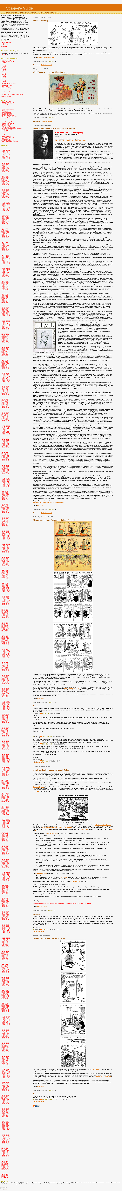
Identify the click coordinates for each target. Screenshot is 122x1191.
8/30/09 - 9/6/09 (4, 364)
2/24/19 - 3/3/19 (4, 892)
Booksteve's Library (5, 139)
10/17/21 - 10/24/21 (5, 1015)
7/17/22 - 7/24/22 (5, 1057)
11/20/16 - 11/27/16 (5, 765)
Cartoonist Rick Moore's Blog (7, 140)
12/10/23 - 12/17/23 (5, 1136)
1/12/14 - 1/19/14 (5, 603)
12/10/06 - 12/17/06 (5, 211)
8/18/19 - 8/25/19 (5, 919)
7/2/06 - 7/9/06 (4, 187)
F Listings (3, 67)
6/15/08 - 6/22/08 (5, 296)
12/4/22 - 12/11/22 (5, 1079)
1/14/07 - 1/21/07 (5, 217)
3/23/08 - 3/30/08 (5, 283)
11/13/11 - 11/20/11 (5, 483)
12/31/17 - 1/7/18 (5, 827)
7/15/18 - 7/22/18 (5, 858)
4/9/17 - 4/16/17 (4, 786)
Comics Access (4, 111)
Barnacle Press (73, 694)
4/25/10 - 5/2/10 (4, 399)
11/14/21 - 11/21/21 (5, 1019)
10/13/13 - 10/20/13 (5, 589)
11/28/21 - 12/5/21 (5, 1021)
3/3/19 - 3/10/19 (4, 893)
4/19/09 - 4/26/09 (5, 344)
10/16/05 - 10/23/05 (5, 149)
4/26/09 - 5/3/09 (4, 345)
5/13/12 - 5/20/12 (5, 511)
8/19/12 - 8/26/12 (5, 524)
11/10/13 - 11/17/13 (5, 594)
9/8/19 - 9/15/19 (4, 923)
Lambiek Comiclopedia (6, 136)
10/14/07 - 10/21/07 (5, 258)
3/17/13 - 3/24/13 (5, 557)
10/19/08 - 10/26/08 (5, 315)
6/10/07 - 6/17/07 (5, 240)
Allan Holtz (4, 46)
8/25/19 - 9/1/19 (4, 920)
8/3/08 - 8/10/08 (4, 303)
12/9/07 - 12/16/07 (5, 267)
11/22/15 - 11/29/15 (5, 708)
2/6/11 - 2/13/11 (4, 442)
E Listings (3, 66)
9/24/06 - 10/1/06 (5, 200)
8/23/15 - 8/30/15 (5, 694)
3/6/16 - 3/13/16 (4, 725)
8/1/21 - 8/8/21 (4, 1003)
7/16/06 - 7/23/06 (5, 189)
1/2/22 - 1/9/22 (4, 1027)
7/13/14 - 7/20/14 (5, 631)
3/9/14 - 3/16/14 (4, 612)
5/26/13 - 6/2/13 (4, 568)
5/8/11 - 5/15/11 (4, 454)
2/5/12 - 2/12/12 (4, 496)
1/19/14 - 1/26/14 (5, 604)
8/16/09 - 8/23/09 (5, 362)
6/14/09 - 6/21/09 (5, 352)
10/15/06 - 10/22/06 (5, 203)
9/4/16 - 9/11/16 (4, 753)
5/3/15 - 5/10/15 (4, 677)
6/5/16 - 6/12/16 (4, 739)
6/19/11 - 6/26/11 (5, 460)
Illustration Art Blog (5, 131)
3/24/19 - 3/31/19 (5, 897)
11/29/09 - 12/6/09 (5, 377)
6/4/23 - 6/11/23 (4, 1107)
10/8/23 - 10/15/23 (5, 1126)
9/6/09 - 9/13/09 (4, 365)
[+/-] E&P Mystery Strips (7, 60)
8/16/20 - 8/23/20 (5, 967)
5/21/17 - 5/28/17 (5, 793)
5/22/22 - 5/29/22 (5, 1048)
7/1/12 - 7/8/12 (4, 519)
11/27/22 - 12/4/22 (5, 1077)
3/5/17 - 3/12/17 (4, 781)
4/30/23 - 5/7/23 (4, 1101)
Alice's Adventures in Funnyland (73, 688)
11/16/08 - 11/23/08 (5, 320)
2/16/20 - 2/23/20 (5, 946)
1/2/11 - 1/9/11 (4, 437)
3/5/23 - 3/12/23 (4, 1093)
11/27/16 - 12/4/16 (5, 766)
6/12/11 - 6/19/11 (5, 459)
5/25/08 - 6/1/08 (4, 293)
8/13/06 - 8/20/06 (5, 193)
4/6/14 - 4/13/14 (4, 616)
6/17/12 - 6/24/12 (5, 517)
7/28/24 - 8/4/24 (4, 1172)
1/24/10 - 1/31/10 (5, 386)
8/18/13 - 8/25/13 (5, 581)
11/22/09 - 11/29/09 (5, 376)
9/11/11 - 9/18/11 (5, 473)
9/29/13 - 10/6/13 (5, 587)
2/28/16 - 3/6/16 (4, 723)
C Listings (3, 63)
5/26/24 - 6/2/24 (4, 1162)
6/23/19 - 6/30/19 (5, 911)
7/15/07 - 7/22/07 (5, 245)
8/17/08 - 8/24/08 (5, 306)
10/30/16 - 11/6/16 (5, 761)
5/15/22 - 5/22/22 (5, 1047)
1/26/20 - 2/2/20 (4, 943)
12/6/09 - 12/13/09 (5, 378)
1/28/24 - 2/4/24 (4, 1143)
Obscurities (40, 698)
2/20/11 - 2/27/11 (5, 444)
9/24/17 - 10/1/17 (5, 812)
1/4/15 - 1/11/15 (4, 659)
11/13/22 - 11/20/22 (5, 1075)
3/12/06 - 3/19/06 (5, 171)
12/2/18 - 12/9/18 (5, 879)
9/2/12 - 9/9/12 (4, 526)
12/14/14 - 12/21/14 (5, 655)
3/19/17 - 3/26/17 (5, 783)
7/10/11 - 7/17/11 (5, 464)
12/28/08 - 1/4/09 (5, 326)
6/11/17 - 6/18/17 (5, 796)
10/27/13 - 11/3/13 (5, 591)
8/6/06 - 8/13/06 (4, 192)
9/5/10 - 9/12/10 (4, 419)
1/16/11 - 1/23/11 (5, 439)
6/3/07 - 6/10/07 (4, 239)
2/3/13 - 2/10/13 (4, 550)
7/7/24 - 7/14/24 (4, 1168)
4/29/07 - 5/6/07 (4, 233)
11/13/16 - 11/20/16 (5, 764)
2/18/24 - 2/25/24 (5, 1147)
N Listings (3, 76)
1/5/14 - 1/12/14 (4, 602)
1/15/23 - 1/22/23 (5, 1085)
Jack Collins (96, 1069)
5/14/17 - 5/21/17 (5, 792)
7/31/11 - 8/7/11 (4, 467)
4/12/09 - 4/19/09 (5, 342)
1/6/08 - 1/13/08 (4, 271)
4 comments (51, 702)
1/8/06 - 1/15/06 (4, 162)
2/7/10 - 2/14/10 (4, 388)
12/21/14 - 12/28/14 (5, 656)
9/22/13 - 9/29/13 (5, 586)
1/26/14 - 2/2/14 (4, 605)
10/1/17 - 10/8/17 (5, 813)
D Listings (3, 65)
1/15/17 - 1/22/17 (5, 773)
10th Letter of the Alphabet (7, 113)
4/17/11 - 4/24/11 (5, 451)
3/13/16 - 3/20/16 (5, 726)
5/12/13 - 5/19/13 (5, 565)
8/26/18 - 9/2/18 (4, 864)
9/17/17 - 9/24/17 (5, 811)
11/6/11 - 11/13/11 (5, 482)
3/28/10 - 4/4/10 (4, 395)
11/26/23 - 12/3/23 (5, 1134)
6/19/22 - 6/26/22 (5, 1053)
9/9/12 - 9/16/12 (4, 528)
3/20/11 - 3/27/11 (5, 449)
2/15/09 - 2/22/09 (5, 334)
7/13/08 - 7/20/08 (5, 300)
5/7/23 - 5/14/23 (4, 1102)
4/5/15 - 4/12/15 (4, 673)
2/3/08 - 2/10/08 (4, 275)
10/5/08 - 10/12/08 (5, 313)
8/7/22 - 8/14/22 (4, 1060)
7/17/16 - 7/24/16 (5, 745)
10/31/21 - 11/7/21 (5, 1017)
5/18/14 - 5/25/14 (5, 623)
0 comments (51, 61)
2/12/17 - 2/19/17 (5, 778)
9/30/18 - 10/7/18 (5, 870)
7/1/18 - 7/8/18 (4, 856)
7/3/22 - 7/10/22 (4, 1055)
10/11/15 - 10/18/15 (5, 702)
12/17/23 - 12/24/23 (5, 1137)
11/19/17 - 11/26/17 (5, 821)
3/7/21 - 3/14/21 (4, 980)
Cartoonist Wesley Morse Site (7, 123)
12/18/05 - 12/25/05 (5, 158)
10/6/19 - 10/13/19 (5, 926)
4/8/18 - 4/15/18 (4, 843)
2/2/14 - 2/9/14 (4, 607)
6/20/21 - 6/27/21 (5, 996)
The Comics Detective (6, 112)
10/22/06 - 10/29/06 (5, 204)
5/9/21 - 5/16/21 (4, 990)
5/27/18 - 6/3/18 (4, 850)
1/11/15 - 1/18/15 (5, 660)
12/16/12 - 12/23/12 (5, 543)
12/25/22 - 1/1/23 (5, 1082)
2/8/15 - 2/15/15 (4, 664)
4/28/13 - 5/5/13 (4, 563)
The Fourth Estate (52, 833)
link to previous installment (63, 140)
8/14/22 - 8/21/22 (5, 1061)
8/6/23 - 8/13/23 (4, 1116)
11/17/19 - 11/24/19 (5, 932)
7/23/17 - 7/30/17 (5, 802)
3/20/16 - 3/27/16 (5, 727)
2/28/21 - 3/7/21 (4, 979)
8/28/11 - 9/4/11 (4, 471)
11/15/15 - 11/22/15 (5, 707)
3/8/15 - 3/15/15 (4, 668)
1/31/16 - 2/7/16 (4, 719)
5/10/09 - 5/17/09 (5, 347)
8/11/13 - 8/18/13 (5, 580)
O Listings (3, 77)
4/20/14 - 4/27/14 (5, 618)
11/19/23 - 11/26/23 (5, 1133)
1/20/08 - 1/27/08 (5, 273)
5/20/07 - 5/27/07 (5, 236)
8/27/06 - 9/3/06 (4, 195)
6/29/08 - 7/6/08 (4, 298)
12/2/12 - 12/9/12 (5, 541)
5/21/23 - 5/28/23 (5, 1104)
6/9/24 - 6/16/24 (4, 1164)
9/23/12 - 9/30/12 (5, 530)
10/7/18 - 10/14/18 (5, 871)
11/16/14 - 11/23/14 (5, 651)
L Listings (3, 74)
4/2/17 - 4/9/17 (4, 785)
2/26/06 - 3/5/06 (4, 169)
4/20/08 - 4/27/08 (5, 287)
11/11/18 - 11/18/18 (5, 876)
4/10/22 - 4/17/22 (5, 1042)
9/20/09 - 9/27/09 (5, 367)
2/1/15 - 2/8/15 (4, 663)
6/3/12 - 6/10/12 (4, 515)
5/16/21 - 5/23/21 (5, 991)
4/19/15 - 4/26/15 (5, 675)
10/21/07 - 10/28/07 (5, 259)
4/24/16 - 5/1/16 (4, 732)
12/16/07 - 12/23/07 (5, 268)
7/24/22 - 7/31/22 (5, 1058)
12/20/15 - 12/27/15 (5, 713)
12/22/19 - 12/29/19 (5, 938)
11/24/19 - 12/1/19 (5, 933)
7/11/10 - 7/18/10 (5, 411)
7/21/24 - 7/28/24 (5, 1171)
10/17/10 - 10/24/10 (5, 425)
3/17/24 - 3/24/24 (5, 1151)
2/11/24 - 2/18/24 (5, 1146)
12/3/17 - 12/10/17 (5, 823)
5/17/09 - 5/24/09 (5, 348)
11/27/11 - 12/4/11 (5, 485)
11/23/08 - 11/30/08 (5, 321)
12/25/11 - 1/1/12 (5, 490)
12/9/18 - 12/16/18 (5, 880)
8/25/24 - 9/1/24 (4, 1176)
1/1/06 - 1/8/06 (4, 161)
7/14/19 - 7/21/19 (5, 914)
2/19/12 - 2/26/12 (5, 498)
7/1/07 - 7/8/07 (4, 243)
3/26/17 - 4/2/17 (4, 784)
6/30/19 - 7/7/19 (4, 912)
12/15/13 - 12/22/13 (5, 599)
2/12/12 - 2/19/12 (5, 497)
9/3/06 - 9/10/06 (4, 196)
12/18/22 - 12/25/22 (5, 1081)
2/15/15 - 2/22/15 (5, 665)
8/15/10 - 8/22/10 (5, 416)
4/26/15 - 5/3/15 (4, 676)
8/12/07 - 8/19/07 (5, 248)
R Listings (3, 81)
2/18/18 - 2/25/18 (5, 835)
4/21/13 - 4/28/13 (5, 562)
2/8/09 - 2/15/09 (4, 333)
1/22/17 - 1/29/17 (5, 774)
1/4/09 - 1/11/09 (4, 327)
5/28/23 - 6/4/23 (4, 1106)
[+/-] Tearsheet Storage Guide (8, 83)
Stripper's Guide (19, 8)
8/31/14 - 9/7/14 (4, 639)
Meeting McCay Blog (5, 134)
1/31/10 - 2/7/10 (4, 387)
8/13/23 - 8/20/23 (5, 1117)
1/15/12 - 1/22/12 (5, 493)
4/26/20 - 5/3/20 (4, 953)
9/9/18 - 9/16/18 (4, 866)
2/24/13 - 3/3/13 (4, 554)
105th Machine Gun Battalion (103, 825)
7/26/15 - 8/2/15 (4, 690)
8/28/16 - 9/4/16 (4, 752)
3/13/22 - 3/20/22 (5, 1037)
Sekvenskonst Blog (5, 122)
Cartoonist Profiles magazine (7, 102)
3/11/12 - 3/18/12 (5, 502)
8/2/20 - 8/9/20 (4, 965)
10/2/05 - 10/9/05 (5, 147)
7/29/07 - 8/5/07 (4, 246)
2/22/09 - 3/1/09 (4, 335)
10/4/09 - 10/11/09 (5, 370)
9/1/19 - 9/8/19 (4, 922)
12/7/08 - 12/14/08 (5, 323)
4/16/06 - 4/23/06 (5, 177)
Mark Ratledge (5, 45)
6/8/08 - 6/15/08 (4, 295)
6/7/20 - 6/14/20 (4, 959)
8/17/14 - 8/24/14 (5, 637)
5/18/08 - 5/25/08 (5, 292)
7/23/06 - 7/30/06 (5, 190)
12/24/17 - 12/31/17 (5, 826)
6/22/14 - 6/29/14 (5, 628)
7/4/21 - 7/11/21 (4, 998)
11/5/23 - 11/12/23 (5, 1130)
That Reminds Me (75, 881)
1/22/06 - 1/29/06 (5, 164)
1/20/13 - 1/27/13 (5, 548)
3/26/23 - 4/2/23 (4, 1096)
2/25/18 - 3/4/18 (4, 836)
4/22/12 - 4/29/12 (5, 508)
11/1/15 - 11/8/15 (5, 705)
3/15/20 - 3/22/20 (5, 951)
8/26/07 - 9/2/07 (4, 250)
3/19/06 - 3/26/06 (5, 173)
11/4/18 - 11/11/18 (5, 875)
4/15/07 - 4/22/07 (5, 231)
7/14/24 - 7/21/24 (5, 1169)
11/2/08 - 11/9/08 (5, 318)
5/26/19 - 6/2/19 (4, 906)
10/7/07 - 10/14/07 (5, 257)
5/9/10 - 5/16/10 (4, 401)
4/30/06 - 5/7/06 (4, 179)
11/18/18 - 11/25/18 (5, 877)
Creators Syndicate (5, 104)
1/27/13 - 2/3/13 (4, 549)
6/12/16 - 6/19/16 (5, 740)
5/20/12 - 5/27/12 (5, 512)
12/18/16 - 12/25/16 (5, 769)
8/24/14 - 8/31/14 (5, 638)
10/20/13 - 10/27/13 (5, 590)
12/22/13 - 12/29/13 (5, 600)
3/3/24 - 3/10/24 (4, 1149)
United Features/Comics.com (7, 107)
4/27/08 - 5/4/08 (4, 288)
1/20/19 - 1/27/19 (5, 887)
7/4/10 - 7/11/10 (4, 410)
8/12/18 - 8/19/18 (5, 862)
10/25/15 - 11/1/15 (5, 704)
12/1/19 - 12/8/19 (5, 935)
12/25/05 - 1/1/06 (5, 160)
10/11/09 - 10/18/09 (5, 371)
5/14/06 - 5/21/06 (5, 181)
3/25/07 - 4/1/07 (4, 228)
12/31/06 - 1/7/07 (5, 215)
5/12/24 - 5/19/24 (5, 1160)
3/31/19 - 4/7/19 (4, 898)
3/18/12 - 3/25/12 (5, 503)
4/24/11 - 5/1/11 (4, 452)
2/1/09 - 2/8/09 (4, 332)
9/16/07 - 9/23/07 (5, 254)
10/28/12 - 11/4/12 (5, 535)
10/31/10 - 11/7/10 (5, 427)
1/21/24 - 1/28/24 (5, 1142)
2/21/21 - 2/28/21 (5, 978)
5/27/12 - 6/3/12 (4, 513)
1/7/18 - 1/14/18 (4, 828)
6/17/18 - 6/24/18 (5, 853)
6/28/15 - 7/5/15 (4, 686)
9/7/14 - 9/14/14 (4, 640)
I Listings (3, 70)
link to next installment (79, 140)
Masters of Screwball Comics (7, 120)
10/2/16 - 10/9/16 (5, 757)
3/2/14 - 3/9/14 (4, 611)
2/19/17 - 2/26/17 (5, 779)
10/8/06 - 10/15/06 (5, 202)
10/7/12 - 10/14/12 (5, 532)
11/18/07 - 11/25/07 (5, 263)
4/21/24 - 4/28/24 (5, 1156)
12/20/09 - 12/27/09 (5, 380)
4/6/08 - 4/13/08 (4, 285)
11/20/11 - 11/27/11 (5, 484)
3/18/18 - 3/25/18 (5, 839)
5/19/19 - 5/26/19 (5, 905)
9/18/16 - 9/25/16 (5, 755)
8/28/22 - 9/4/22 (4, 1063)
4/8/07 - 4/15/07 (4, 230)
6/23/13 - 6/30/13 (5, 572)
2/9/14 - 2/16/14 (4, 608)
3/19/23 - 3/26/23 (5, 1095)
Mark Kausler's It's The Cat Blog (8, 127)
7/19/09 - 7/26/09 (5, 358)
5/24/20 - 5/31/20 (5, 957)
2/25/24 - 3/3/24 (4, 1148)
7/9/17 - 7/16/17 (4, 800)
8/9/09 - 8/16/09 (4, 361)
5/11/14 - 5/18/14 (5, 622)
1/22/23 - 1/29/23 (5, 1086)
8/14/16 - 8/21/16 (5, 749)
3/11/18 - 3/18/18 (5, 838)
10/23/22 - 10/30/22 (5, 1072)
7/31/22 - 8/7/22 (4, 1059)
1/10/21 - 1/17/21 (5, 971)
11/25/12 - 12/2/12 (5, 539)
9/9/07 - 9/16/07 (4, 253)
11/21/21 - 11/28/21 (5, 1020)
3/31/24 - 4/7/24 (4, 1153)
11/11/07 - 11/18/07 (5, 262)
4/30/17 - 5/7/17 (4, 789)
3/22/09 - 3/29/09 (5, 339)
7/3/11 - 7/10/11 (4, 463)
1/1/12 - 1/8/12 (4, 491)
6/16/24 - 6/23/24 (5, 1165)
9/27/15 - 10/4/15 (5, 700)
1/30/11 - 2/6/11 (4, 441)
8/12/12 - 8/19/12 (5, 523)
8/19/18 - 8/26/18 (5, 863)
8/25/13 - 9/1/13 (4, 582)
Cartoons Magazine (38, 787)
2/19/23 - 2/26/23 (5, 1090)
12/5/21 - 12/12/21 (5, 1022)
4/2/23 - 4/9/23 (4, 1097)
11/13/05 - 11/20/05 (5, 153)
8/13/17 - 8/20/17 (5, 806)
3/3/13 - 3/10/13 (4, 555)
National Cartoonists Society (7, 118)
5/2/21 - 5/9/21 (4, 989)
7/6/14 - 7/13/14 (4, 630)
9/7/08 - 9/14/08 (4, 309)
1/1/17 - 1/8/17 (4, 771)
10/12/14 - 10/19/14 (5, 646)
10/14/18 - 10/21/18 (5, 872)
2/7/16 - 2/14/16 (4, 720)
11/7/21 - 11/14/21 (5, 1018)
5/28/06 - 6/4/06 (4, 183)
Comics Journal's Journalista (7, 115)
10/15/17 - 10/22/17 (5, 815)
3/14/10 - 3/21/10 (5, 393)
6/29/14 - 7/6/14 (4, 629)
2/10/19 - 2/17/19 (5, 890)
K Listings (3, 73)
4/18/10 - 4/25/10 (5, 398)
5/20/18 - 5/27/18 (5, 849)
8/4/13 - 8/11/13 (4, 578)
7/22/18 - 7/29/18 (5, 859)
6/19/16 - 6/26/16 (5, 741)
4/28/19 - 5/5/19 (4, 902)
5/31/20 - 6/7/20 (4, 958)
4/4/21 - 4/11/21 (4, 984)
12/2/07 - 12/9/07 (5, 266)
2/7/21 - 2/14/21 (4, 976)
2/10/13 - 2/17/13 (5, 551)
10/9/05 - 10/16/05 (5, 148)
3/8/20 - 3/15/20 (4, 950)
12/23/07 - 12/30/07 (5, 269)
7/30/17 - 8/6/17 (4, 804)
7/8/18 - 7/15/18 (4, 857)
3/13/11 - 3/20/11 (5, 447)
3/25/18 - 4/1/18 (4, 840)
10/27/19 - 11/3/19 (5, 929)
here (81, 829)
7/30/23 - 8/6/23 (4, 1115)
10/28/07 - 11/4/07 (5, 260)
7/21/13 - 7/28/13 (5, 576)
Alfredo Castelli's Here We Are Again (9, 116)
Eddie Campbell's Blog (6, 124)
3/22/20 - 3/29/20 (5, 952)
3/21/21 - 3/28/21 (5, 982)
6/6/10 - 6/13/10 (4, 405)
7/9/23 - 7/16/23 (4, 1112)
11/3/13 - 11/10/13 (5, 592)
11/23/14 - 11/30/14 (5, 652)
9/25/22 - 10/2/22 (5, 1068)
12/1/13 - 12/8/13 (5, 597)
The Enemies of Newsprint (7, 85)
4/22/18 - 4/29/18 (5, 845)
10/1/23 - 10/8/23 (5, 1125)
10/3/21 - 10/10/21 (5, 1012)
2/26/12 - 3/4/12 (4, 499)
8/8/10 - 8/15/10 (4, 415)
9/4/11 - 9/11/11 (4, 472)
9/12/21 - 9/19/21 (5, 1009)
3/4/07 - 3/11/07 (4, 224)
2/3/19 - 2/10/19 (4, 889)
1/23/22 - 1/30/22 (5, 1030)
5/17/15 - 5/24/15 (5, 679)
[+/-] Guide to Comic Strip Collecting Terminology (12, 94)
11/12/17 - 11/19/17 (5, 820)
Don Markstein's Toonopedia (7, 137)
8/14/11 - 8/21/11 (5, 469)
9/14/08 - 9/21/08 (5, 310)
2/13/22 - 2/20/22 (5, 1033)
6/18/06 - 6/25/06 (5, 184)
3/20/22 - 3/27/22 (5, 1038)
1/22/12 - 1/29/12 (5, 494)
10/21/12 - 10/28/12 (5, 534)
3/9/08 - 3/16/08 (4, 281)
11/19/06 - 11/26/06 (5, 208)
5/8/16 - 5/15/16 (4, 734)
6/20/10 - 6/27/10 (5, 407)
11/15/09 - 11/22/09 (5, 375)
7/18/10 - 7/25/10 (5, 412)
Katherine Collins (47, 1099)
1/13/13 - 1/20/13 (5, 547)
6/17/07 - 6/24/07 (5, 241)
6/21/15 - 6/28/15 (5, 684)
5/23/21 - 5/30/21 (5, 992)
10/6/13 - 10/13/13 (5, 588)
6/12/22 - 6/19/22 (5, 1051)
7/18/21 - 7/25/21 (5, 1001)
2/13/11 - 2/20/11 (5, 443)
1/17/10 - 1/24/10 (5, 385)
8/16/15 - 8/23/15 (5, 693)
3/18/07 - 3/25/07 (5, 227)
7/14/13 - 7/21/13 (5, 575)
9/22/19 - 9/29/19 (5, 924)
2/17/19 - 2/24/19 (5, 891)
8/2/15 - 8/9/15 (4, 691)
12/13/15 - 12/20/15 (5, 712)
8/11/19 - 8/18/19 (5, 918)
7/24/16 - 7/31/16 (5, 746)
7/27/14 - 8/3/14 (4, 634)
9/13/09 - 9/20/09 (5, 366)
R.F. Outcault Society (6, 135)
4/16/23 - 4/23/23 (5, 1099)
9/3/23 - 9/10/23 (4, 1121)
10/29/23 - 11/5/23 (5, 1129)
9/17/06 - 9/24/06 (5, 198)
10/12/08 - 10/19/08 (5, 314)
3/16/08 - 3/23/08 (5, 282)
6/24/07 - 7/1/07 (4, 242)
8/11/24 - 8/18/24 (5, 1174)
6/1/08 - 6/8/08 (4, 294)
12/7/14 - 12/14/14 (5, 654)
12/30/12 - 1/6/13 (5, 545)
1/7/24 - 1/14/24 (4, 1140)
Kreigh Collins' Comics (6, 101)
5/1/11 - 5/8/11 (4, 453)
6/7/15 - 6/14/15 (4, 682)
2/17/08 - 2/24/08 (5, 277)
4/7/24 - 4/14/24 (4, 1154)
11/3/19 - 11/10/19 (5, 930)
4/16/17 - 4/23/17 (5, 787)
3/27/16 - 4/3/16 (4, 728)
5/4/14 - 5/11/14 (4, 621)
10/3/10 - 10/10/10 (5, 424)
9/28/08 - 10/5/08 (5, 312)
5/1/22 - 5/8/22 (4, 1045)
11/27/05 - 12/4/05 (5, 155)
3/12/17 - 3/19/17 (5, 782)
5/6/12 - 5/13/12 (4, 510)
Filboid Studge (4, 133)
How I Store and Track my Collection (9, 92)
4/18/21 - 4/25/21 (5, 987)
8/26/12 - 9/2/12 (4, 525)
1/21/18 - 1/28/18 (5, 831)
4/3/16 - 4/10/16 (4, 729)
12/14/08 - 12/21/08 (5, 324)
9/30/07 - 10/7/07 (5, 256)
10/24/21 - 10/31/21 (5, 1016)
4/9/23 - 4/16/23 (4, 1098)
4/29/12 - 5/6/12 (4, 509)
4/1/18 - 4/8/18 (4, 841)
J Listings (3, 72)
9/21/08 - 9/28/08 (5, 311)
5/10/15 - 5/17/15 (5, 678)
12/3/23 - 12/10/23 (5, 1135)
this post (3, 54)
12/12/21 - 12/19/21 (5, 1023)
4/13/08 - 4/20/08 (5, 286)
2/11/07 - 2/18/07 (5, 221)
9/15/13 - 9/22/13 (5, 585)
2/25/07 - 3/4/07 (4, 223)
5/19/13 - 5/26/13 (5, 567)
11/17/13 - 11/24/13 (5, 595)
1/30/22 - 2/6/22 (4, 1031)
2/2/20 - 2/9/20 (4, 944)
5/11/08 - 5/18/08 (5, 290)
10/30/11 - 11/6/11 (5, 481)
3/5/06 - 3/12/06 (4, 170)
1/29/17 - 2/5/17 (4, 775)
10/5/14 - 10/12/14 (5, 644)
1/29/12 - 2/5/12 (4, 495)
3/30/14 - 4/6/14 (4, 615)
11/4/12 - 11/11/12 (5, 536)
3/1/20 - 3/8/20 (4, 949)
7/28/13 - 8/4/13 (4, 577)
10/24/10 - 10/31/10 (5, 426)
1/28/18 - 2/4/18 (4, 832)
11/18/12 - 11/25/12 (5, 538)
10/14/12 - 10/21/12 (5, 533)
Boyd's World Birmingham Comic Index (9, 141)
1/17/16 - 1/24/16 (5, 717)
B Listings (3, 62)
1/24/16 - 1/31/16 (5, 718)
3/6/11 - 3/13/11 (4, 446)
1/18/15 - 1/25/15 (5, 661)
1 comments (50, 910)
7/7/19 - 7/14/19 (4, 913)
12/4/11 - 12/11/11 (5, 486)
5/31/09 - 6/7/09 (4, 350)
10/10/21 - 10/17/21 (5, 1014)
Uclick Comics (4, 108)
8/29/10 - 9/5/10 (4, 418)
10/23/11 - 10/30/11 (5, 480)
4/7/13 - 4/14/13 (4, 560)
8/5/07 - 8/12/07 (4, 247)
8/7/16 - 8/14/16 (4, 748)
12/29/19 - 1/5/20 (5, 939)
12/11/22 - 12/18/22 (5, 1080)
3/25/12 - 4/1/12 (4, 504)
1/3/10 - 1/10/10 (4, 382)
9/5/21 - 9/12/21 (4, 1008)
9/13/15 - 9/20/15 (5, 697)
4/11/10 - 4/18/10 (5, 397)
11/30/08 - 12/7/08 (5, 322)
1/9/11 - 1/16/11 (4, 438)
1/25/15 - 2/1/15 (4, 662)
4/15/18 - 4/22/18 (5, 844)
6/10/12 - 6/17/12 (5, 516)
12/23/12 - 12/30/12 (5, 544)
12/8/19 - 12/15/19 (5, 936)
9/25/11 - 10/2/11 (5, 476)
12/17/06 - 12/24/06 (5, 213)
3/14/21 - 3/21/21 (5, 981)
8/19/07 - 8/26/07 (5, 249)
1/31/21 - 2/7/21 (4, 975)
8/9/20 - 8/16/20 (4, 966)
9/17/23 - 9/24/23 (5, 1123)
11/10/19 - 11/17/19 (5, 931)
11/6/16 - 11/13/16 (5, 762)
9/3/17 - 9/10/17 (4, 809)
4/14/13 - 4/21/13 (5, 561)
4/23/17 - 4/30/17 (5, 788)
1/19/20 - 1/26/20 (5, 942)
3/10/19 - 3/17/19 (5, 894)
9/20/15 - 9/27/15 (5, 699)
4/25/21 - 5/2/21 (4, 988)
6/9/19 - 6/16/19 (4, 909)
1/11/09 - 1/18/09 (5, 328)
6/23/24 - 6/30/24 (5, 1166)
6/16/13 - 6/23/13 (5, 571)
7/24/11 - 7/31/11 (5, 466)
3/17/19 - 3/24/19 (5, 896)
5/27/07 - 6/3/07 (4, 237)
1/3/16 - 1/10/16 (4, 715)
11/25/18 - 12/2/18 (5, 878)
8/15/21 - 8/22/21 (5, 1005)
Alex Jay (3, 43)
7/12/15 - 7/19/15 (5, 688)
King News (40, 505)
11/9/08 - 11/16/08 (5, 319)
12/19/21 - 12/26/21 (5, 1024)
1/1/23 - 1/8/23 (4, 1083)
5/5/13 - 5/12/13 (4, 564)
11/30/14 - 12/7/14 (5, 653)
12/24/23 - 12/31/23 (5, 1138)
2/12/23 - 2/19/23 (5, 1089)
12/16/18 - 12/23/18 (5, 882)
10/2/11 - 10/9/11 (5, 477)
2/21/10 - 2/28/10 (5, 390)
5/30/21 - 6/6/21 (4, 993)
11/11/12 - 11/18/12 (5, 537)
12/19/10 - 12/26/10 (5, 434)
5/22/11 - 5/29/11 (5, 456)
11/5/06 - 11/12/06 (5, 206)
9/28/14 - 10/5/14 (5, 643)
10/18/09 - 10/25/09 (5, 372)
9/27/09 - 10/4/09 (5, 368)
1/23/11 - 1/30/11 (5, 440)
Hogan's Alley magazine (6, 103)
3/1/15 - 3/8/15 (4, 667)
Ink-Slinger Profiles (42, 906)
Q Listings (3, 80)
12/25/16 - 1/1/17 (5, 770)
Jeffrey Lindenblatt (6, 42)
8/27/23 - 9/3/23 (4, 1120)
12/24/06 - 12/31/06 (5, 214)
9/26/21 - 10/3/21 (5, 1011)
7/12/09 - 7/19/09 (5, 357)
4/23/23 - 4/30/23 (5, 1100)
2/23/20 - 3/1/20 (4, 948)
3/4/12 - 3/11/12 (4, 500)
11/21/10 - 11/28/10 (5, 430)
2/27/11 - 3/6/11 (4, 445)
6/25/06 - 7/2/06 (4, 185)
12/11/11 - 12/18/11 (5, 487)
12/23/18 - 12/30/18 (5, 883)
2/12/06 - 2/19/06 (5, 167)
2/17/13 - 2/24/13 (5, 552)
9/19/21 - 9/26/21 (5, 1010)
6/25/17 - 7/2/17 (4, 798)
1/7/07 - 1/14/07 (4, 216)
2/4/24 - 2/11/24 (4, 1145)
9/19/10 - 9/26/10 (5, 421)
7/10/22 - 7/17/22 (5, 1056)
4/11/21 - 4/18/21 (5, 985)
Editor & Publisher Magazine (7, 109)
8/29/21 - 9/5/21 (4, 1007)
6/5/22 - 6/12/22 (4, 1050)
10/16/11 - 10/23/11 (5, 479)
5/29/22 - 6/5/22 (4, 1049)
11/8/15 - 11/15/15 (5, 706)
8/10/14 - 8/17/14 (5, 636)
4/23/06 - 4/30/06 (5, 178)
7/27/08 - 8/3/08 (4, 302)
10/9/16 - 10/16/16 (5, 758)
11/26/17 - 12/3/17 (5, 822)
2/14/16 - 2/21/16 (5, 721)
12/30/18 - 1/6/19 (5, 884)
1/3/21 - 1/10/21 (4, 970)
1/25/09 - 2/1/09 (4, 331)
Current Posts (4, 1177)
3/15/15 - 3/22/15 (5, 669)
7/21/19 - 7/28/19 (5, 915)
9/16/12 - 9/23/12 (5, 529)
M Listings (3, 75)
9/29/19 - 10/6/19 (5, 925)
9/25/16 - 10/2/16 (5, 756)
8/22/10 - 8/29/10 (5, 417)
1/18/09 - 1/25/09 (5, 329)
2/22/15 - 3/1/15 (4, 666)
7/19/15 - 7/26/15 (5, 689)
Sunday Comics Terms (6, 96)
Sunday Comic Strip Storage (7, 91)
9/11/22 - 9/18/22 (5, 1066)
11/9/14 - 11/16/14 (5, 650)
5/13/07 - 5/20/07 (5, 235)
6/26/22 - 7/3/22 (4, 1054)
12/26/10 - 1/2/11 (5, 436)
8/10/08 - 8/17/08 (5, 305)
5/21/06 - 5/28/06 (5, 182)
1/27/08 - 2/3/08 (4, 274)
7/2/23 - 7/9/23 (4, 1111)
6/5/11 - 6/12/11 (4, 458)
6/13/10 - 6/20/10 (5, 406)
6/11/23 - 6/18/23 (5, 1108)
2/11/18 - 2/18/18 (5, 834)
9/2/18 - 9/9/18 (4, 865)
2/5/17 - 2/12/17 (4, 777)
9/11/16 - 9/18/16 (5, 754)
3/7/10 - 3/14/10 (4, 392)
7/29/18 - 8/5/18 (4, 860)
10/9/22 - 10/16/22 (5, 1070)
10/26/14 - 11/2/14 (5, 648)
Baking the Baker (5, 138)
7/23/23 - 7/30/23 (5, 1114)
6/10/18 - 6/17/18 (5, 852)
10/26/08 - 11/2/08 (5, 316)
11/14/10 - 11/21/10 (5, 429)
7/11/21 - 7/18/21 (5, 999)
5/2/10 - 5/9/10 (4, 400)
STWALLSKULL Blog (6, 126)
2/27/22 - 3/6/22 (4, 1035)
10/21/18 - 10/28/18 (5, 873)
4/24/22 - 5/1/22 (4, 1044)
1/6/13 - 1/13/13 (4, 546)
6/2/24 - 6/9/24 (4, 1163)
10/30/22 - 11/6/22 (5, 1073)
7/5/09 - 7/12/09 (4, 355)
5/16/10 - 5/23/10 (5, 402)
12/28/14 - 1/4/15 (5, 657)
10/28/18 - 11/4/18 (5, 874)
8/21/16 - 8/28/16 (5, 751)
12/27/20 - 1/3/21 (5, 969)
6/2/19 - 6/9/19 (4, 907)
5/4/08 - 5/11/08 (4, 289)
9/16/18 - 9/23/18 (5, 867)
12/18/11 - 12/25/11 (5, 489)
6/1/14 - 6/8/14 (4, 625)
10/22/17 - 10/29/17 (5, 817)
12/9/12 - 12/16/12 (5, 542)
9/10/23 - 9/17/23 (5, 1122)
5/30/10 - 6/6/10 (4, 404)
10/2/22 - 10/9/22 (5, 1069)
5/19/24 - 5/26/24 (5, 1161)
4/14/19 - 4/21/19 (5, 900)
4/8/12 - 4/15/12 (4, 506)
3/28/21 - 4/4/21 (4, 983)
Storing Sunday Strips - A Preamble (9, 89)
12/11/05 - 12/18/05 (5, 157)
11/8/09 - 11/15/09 (5, 374)
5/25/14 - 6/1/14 (4, 624)
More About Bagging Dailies (7, 88)
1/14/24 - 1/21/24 (5, 1141)
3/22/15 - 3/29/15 (5, 670)
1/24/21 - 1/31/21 (5, 974)
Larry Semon (63, 877)
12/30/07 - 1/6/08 (5, 270)
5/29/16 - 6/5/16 (4, 738)
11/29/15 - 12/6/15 (5, 709)
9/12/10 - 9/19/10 (5, 420)
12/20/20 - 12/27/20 (5, 968)
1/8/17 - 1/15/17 (4, 772)
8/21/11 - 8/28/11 (5, 470)
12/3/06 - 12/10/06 (5, 210)
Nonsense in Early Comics (7, 117)
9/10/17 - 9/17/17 (5, 810)
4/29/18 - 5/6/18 (4, 846)
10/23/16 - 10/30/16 (5, 760)
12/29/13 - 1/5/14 (5, 601)
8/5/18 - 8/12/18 (4, 861)
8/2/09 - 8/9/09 (4, 360)
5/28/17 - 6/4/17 (4, 794)
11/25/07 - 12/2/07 (5, 265)
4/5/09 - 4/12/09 (4, 341)
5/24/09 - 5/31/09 (5, 349)
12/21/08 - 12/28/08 (5, 325)
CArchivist (45, 761)
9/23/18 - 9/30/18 (5, 869)
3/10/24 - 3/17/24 (5, 1150)
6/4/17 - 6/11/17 (4, 795)
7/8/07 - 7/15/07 (4, 244)
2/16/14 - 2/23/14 (5, 609)
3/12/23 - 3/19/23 (5, 1094)
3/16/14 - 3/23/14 (5, 613)
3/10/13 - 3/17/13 (5, 556)
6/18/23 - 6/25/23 (5, 1109)
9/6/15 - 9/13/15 (4, 696)
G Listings (3, 68)
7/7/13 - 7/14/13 (4, 574)
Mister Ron (45, 713)
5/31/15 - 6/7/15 (4, 681)
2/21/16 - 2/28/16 (5, 722)
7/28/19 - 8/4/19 (4, 916)
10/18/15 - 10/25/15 (5, 703)
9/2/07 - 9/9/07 (4, 252)
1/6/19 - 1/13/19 (4, 885)
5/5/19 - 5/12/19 (4, 903)
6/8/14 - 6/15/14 (4, 626)
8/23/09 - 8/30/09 (5, 363)
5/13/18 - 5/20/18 (5, 848)
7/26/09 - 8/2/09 (4, 359)
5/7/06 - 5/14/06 (4, 180)
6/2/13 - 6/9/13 (4, 569)
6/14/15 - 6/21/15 (5, 683)
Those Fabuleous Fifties (6, 129)
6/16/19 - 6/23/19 (5, 910)
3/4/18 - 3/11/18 (4, 837)
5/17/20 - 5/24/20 (5, 956)
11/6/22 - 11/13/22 (5, 1074)
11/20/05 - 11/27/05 (5, 154)
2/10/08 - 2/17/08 (5, 276)
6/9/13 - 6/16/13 (4, 570)
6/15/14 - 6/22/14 (5, 627)
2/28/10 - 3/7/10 (4, 391)
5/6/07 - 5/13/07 (4, 234)
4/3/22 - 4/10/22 (4, 1041)
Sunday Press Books (5, 125)
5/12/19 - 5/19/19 (5, 904)
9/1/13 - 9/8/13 (4, 583)
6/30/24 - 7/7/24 (4, 1167)
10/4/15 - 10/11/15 (5, 701)
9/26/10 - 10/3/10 (5, 423)
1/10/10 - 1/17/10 (5, 384)
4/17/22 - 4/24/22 (5, 1043)
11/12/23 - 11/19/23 (5, 1132)
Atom (5, 1189)
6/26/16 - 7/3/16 (4, 742)
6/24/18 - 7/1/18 (4, 854)
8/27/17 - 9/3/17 (4, 808)
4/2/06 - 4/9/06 (4, 175)
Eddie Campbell (47, 737)
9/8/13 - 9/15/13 (4, 584)
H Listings (3, 69)
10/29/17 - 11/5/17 (5, 818)
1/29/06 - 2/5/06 (4, 165)
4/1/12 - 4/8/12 (4, 505)
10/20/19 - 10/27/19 (5, 928)
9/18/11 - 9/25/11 (5, 475)
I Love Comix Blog (5, 130)
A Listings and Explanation (7, 61)
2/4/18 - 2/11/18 (4, 833)
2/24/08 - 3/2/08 (4, 279)
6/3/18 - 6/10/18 (4, 851)
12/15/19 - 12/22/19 (5, 937)
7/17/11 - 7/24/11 (5, 465)
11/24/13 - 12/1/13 (5, 596)
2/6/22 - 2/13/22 (4, 1032)
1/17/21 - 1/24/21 (5, 972)
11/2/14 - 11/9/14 (5, 649)
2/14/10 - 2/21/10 (5, 389)
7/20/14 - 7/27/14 (5, 633)
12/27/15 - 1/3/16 (5, 714)
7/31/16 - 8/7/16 (4, 747)
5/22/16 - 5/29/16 (5, 736)
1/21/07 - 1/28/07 (5, 218)
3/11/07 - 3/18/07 (5, 226)
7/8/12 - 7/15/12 (4, 520)
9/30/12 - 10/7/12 (5, 531)
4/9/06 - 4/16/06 (4, 176)
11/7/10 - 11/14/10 (5, 428)
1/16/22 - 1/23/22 (5, 1029)
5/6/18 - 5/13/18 (4, 847)
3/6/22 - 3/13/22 (4, 1036)
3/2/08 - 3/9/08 (4, 280)
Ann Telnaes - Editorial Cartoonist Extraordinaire (11, 128)
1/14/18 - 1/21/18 (5, 830)
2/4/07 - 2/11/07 (4, 220)
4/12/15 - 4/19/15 (5, 674)
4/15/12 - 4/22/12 (5, 507)
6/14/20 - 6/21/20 (5, 961)
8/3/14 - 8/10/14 (4, 635)
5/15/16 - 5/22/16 (5, 735)
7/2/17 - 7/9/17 (4, 799)
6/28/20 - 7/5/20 (4, 963)
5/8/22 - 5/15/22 (4, 1046)
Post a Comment (46, 65)
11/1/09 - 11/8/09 (5, 373)
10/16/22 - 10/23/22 (5, 1071)
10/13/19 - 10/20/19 (5, 927)
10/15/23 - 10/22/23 (5, 1127)
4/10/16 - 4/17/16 (5, 730)
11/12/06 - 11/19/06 (5, 207)
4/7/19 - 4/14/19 (4, 899)
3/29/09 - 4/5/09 (4, 340)
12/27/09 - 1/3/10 (5, 381)
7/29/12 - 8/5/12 (4, 521)
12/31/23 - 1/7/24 (5, 1139)
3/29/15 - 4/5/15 (4, 672)
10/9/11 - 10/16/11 (5, 478)
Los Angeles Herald (41, 873)
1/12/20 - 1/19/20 (5, 941)
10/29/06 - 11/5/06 (5, 205)
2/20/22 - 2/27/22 (5, 1034)
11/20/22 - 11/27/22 (5, 1076)
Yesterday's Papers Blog (6, 121)
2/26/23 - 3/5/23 (4, 1091)
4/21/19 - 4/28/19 (5, 901)
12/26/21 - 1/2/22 (5, 1025)
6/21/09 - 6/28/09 (5, 353)
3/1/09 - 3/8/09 (4, 336)
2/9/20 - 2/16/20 (4, 945)
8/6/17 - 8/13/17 (4, 805)
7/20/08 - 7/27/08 (5, 301)
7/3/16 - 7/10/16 (4, 743)
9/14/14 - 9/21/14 (5, 641)
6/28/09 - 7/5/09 (4, 354)
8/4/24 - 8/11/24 (4, 1173)
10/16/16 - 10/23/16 (5, 759)
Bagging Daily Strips (5, 87)
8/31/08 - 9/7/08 (4, 308)
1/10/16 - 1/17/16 (5, 716)
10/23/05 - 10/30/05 (5, 150)
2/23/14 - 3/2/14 (4, 610)
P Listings (3, 78)
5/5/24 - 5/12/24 (4, 1159)
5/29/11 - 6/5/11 (4, 457)
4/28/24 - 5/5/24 (4, 1158)
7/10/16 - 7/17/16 (5, 744)
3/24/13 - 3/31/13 (5, 558)
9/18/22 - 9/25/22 (5, 1067)
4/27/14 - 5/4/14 (4, 620)
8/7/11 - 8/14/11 (4, 468)
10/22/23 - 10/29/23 (5, 1128)
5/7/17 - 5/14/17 (4, 791)
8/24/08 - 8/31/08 (5, 307)
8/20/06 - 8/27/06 (5, 194)
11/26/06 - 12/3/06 (5, 209)
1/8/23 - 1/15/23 (4, 1084)
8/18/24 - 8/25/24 (5, 1175)
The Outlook (36, 791)
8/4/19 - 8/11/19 (4, 917)
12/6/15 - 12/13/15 (5, 710)
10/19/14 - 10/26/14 (5, 647)
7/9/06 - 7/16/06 (4, 188)
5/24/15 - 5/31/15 (5, 680)
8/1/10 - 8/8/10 (4, 414)
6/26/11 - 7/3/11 (4, 462)
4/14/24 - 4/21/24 (5, 1155)
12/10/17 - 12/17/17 (5, 824)
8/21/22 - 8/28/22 (5, 1062)
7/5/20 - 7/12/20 (4, 964)
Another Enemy (4, 86)
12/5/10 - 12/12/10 (5, 432)
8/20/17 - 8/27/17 (5, 807)
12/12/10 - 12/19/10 (5, 433)
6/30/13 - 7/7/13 (4, 573)
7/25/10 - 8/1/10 (4, 413)
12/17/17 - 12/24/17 (5, 825)
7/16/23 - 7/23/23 (5, 1113)
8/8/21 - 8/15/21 (4, 1004)
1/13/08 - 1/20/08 (5, 272)
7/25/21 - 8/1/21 (4, 1002)
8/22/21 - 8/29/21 (5, 1006)
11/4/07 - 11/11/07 (5, 261)
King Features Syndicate (6, 105)
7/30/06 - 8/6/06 (4, 191)
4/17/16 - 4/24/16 (5, 731)
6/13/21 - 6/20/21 (5, 995)
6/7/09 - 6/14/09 (4, 351)
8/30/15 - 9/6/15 (4, 695)
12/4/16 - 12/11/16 (5, 767)
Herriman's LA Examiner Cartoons (46, 57)
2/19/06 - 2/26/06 (5, 168)
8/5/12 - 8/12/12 (4, 522)
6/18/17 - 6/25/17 (5, 797)
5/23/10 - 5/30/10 (5, 403)
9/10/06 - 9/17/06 (5, 197)
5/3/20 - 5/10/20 (4, 954)
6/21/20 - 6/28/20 (5, 962)
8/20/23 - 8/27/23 (5, 1119)
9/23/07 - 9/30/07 (5, 255)
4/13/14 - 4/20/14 (5, 617)
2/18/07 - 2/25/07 (5, 222)
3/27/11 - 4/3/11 (4, 450)
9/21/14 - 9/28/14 (5, 642)
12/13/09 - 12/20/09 (5, 379)
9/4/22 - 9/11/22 (4, 1064)
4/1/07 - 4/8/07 (4, 229)
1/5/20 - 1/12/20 (4, 940)
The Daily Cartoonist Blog (6, 114)
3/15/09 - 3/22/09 (5, 338)
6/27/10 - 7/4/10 (4, 408)
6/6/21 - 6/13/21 (4, 994)
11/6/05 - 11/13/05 (5, 152)
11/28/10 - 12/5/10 (5, 431)
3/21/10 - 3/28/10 (5, 394)
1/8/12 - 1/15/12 (4, 492)
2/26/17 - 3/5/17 (4, 780)
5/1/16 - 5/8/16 (4, 733)
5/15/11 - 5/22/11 (5, 455)
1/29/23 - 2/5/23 (4, 1087)
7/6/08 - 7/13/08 (4, 299)
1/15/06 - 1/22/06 (5, 163)
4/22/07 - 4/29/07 (5, 232)
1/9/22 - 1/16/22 (4, 1028)
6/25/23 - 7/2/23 (4, 1110)
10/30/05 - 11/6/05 (5, 151)
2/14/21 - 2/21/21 (5, 977)
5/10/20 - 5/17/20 (5, 955)
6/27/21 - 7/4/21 (4, 997)
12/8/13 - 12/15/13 (5, 598)
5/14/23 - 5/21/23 (5, 1103)
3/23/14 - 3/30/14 (5, 614)
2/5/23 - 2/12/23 (4, 1088)
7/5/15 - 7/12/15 (4, 687)
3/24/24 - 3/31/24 (5, 1152)
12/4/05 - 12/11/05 (5, 156)
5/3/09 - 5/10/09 (4, 346)
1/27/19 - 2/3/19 (4, 888)
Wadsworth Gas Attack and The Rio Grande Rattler (57, 827)
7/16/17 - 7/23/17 (5, 801)
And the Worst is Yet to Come (102, 1076)
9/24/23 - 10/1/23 (5, 1124)
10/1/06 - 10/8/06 (5, 201)
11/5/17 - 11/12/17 (5, 819)
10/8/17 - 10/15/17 (5, 814)
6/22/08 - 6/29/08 (5, 297)
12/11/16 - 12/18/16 (5, 768)
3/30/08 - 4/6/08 (4, 284)
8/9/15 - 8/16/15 (4, 692)
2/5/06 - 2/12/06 (4, 166)
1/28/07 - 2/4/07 (4, 219)
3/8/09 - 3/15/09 (4, 337)
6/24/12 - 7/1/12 (4, 518)
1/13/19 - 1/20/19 (5, 886)
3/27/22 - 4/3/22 (4, 1040)
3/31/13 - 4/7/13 (4, 559)
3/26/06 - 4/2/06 (4, 174)
